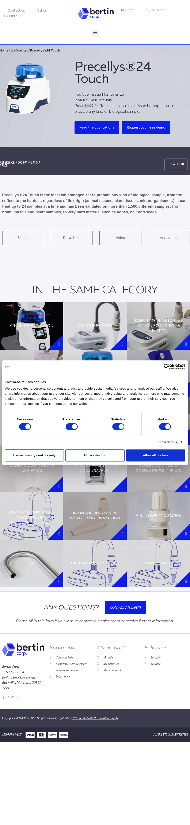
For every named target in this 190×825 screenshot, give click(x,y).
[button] (95, 33)
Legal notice (64, 718)
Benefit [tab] (23, 238)
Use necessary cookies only (34, 455)
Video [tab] (120, 238)
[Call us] (4, 697)
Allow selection (94, 455)
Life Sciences (19, 50)
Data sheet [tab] (72, 238)
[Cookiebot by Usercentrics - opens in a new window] (166, 366)
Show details (167, 442)
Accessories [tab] (169, 238)
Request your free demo (146, 128)
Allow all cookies (155, 455)
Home (4, 50)
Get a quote (176, 164)
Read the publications (96, 128)
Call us (13, 697)
